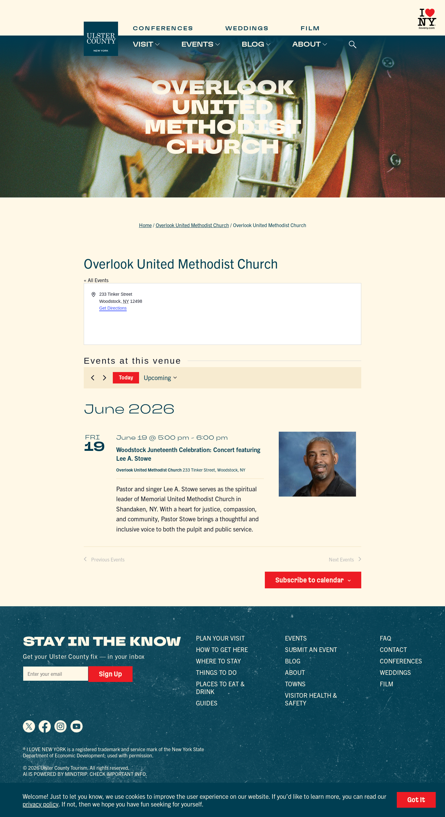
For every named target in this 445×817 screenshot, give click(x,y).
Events (197, 44)
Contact (393, 649)
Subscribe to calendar (309, 580)
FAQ (385, 638)
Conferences (163, 28)
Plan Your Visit (220, 638)
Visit (143, 44)
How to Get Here (222, 649)
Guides (207, 703)
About (306, 44)
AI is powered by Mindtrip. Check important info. (85, 774)
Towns (295, 684)
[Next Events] (104, 377)
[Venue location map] (291, 314)
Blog (253, 44)
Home (145, 225)
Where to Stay (218, 661)
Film (310, 28)
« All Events (96, 280)
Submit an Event (311, 649)
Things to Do (216, 672)
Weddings (247, 28)
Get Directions (113, 308)
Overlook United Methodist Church (192, 225)
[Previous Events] (92, 377)
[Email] (55, 673)
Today (126, 377)
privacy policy (40, 804)
